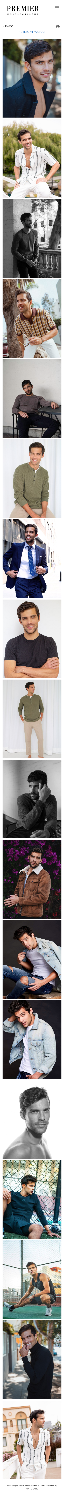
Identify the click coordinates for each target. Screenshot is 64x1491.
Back (8, 26)
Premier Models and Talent (22, 10)
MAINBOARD (32, 1489)
